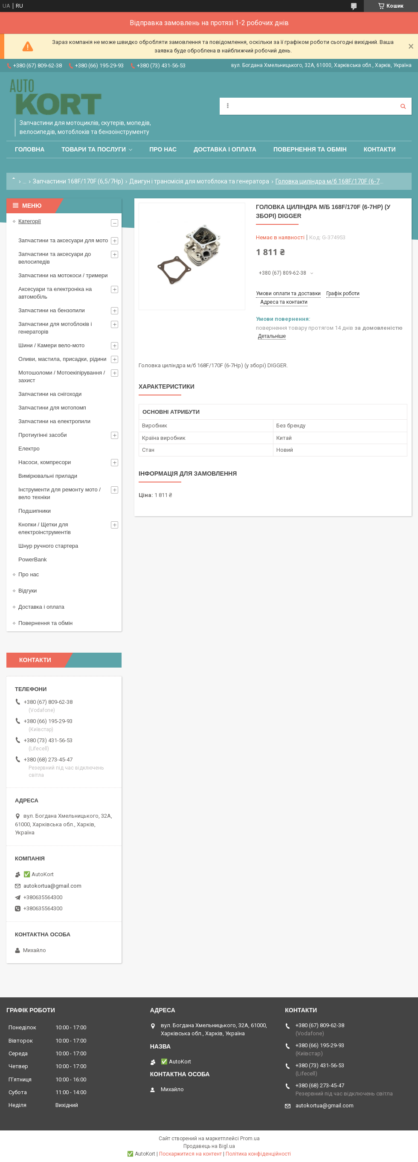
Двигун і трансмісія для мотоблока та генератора (199, 181)
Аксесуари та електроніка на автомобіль (55, 293)
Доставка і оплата (225, 149)
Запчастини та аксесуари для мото (63, 240)
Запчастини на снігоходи (49, 394)
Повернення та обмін (310, 149)
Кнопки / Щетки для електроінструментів (44, 528)
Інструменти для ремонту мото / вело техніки (59, 493)
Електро (29, 448)
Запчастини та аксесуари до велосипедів (54, 258)
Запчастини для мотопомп (52, 407)
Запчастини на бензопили (51, 310)
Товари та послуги (93, 149)
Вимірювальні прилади (47, 476)
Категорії (29, 221)
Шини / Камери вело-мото (51, 345)
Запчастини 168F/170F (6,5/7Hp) (78, 181)
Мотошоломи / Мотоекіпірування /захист (61, 376)
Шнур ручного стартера (48, 546)
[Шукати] (403, 106)
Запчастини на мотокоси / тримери (63, 275)
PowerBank (32, 559)
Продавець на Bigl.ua (209, 1146)
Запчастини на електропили (54, 421)
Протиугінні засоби (42, 435)
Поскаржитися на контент (190, 1154)
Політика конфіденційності (258, 1154)
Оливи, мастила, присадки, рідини (62, 359)
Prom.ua (250, 1139)
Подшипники (34, 511)
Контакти (380, 149)
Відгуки (27, 590)
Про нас (163, 149)
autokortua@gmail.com (52, 886)
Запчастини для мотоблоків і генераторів (55, 328)
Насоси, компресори (44, 462)
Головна (29, 149)
